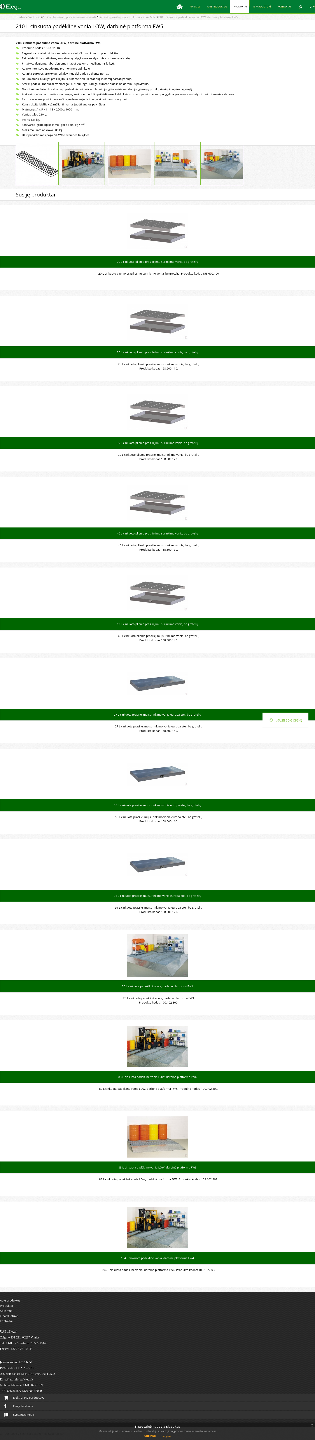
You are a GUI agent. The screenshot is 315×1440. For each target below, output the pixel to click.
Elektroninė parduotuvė (24, 1398)
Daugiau (166, 1436)
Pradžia (21, 17)
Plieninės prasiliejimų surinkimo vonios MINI (127, 17)
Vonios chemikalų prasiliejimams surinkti (69, 17)
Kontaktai (284, 6)
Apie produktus (217, 6)
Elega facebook (18, 1406)
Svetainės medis (19, 1415)
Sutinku (150, 1436)
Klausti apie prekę (288, 720)
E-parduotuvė (262, 6)
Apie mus (195, 6)
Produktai (240, 6)
